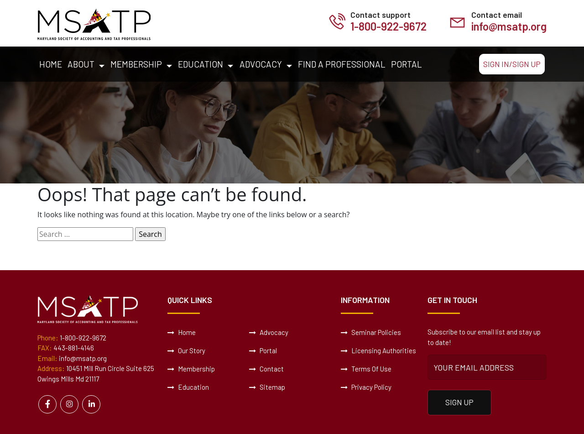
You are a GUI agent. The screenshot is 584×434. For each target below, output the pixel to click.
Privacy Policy (366, 387)
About (81, 64)
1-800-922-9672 (388, 26)
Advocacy (261, 64)
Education (200, 64)
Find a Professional (342, 64)
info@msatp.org (509, 26)
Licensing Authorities (378, 350)
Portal (406, 64)
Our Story (186, 350)
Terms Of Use (366, 369)
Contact (266, 369)
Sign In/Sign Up (512, 63)
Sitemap (267, 387)
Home (50, 64)
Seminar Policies (371, 332)
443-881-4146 (73, 348)
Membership (136, 64)
